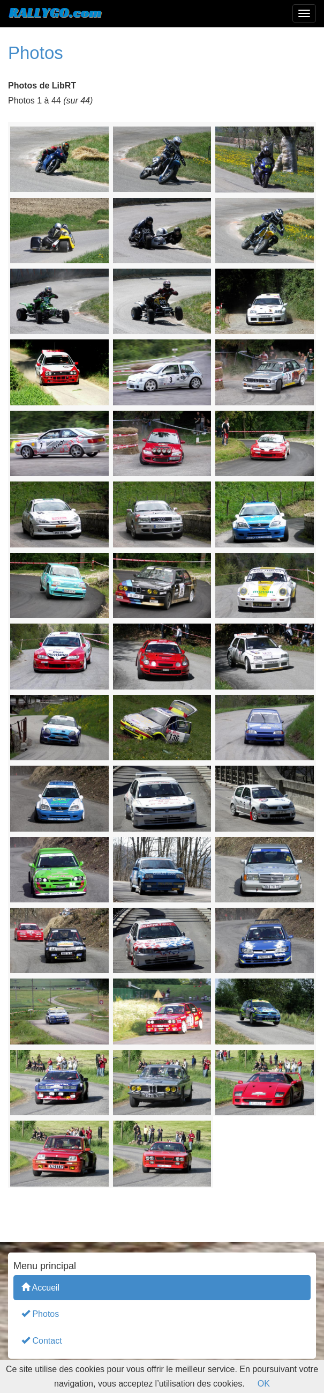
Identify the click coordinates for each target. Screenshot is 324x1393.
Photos (40, 1313)
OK (264, 1383)
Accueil (40, 1287)
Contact (41, 1340)
